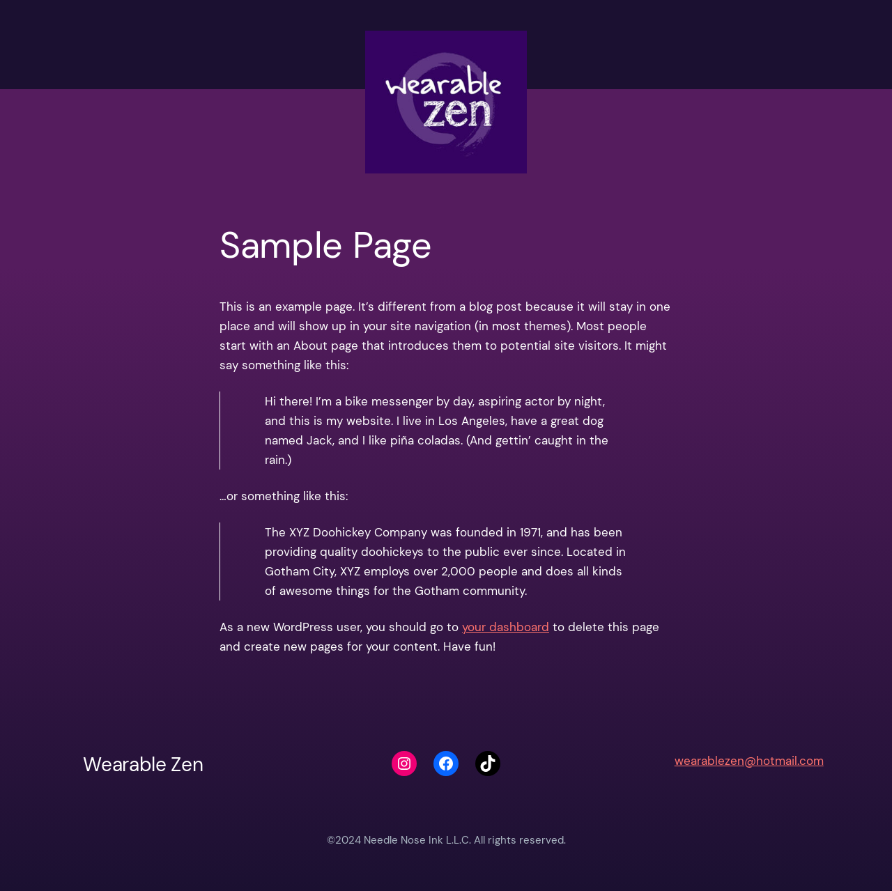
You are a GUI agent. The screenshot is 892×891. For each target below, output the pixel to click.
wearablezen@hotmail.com (749, 760)
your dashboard (505, 627)
